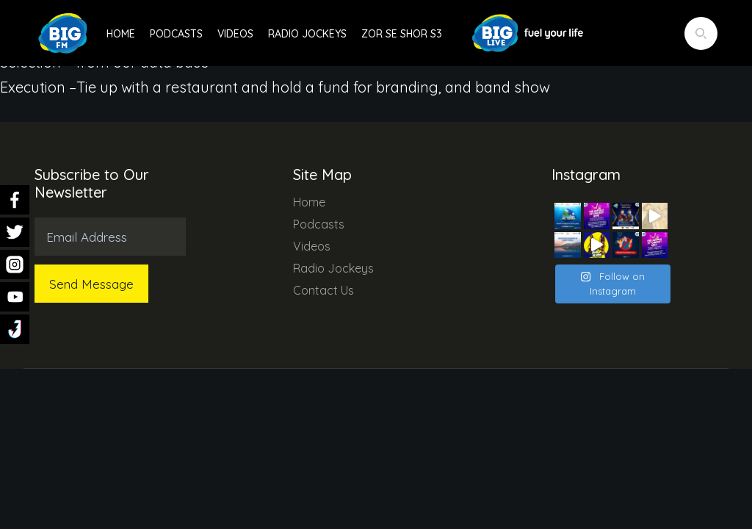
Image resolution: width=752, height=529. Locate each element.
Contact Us (323, 290)
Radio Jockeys (307, 33)
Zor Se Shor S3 (401, 33)
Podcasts (176, 33)
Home (120, 33)
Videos (235, 33)
